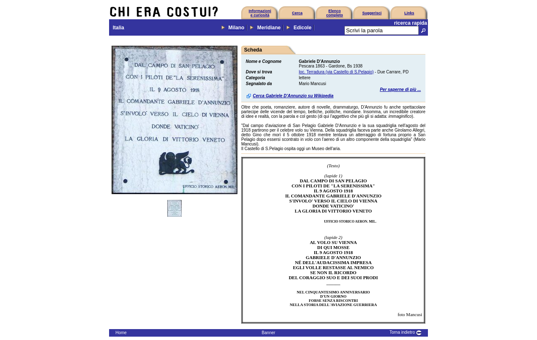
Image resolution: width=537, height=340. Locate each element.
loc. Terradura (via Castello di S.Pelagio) (336, 72)
